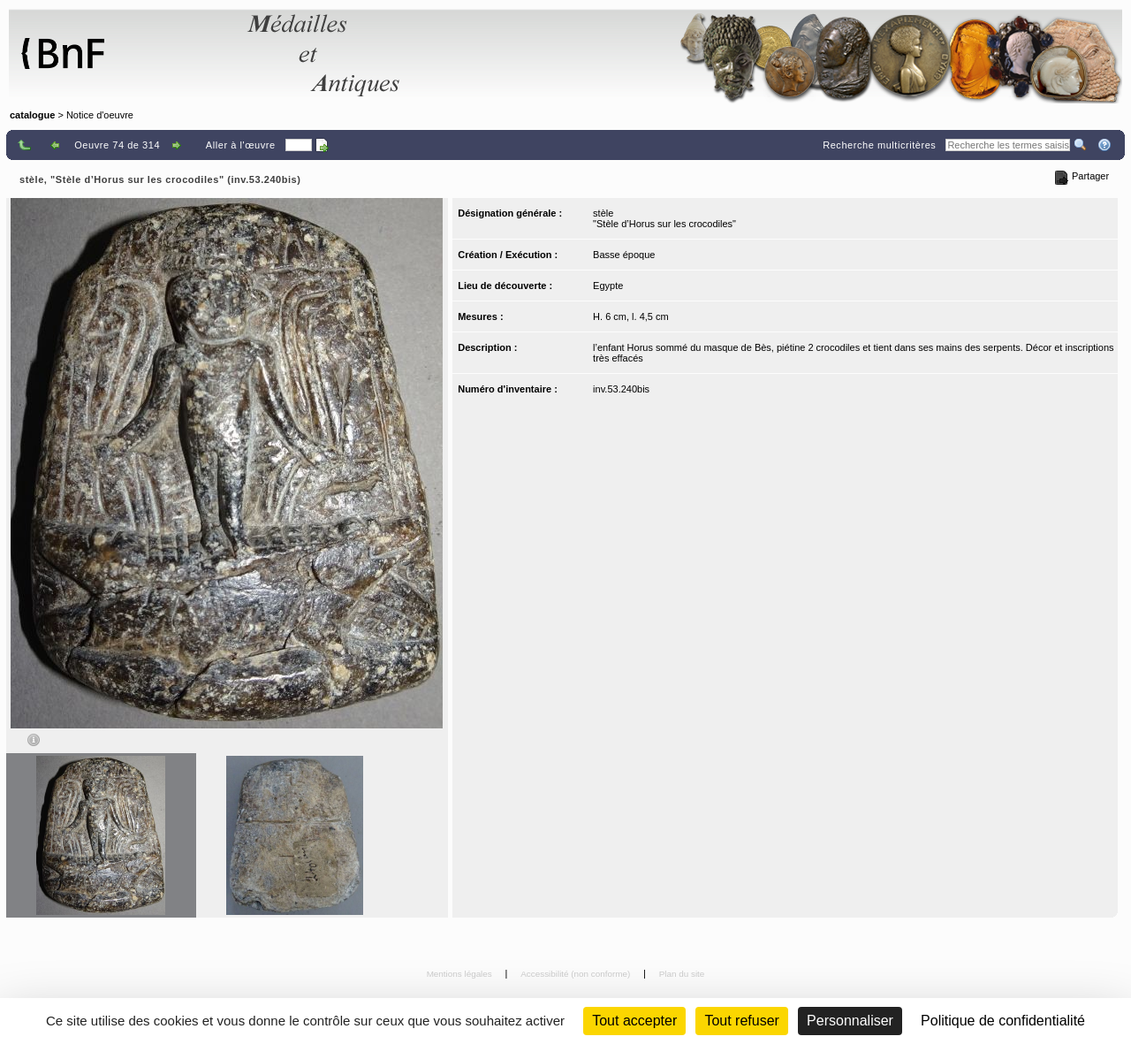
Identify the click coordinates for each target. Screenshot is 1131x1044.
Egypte (608, 285)
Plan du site (682, 974)
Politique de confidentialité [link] (1003, 1020)
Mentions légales (461, 974)
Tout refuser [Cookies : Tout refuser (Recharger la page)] (741, 1020)
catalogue (32, 115)
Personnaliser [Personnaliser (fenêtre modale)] (850, 1020)
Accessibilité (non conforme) (576, 974)
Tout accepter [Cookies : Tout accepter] (634, 1020)
